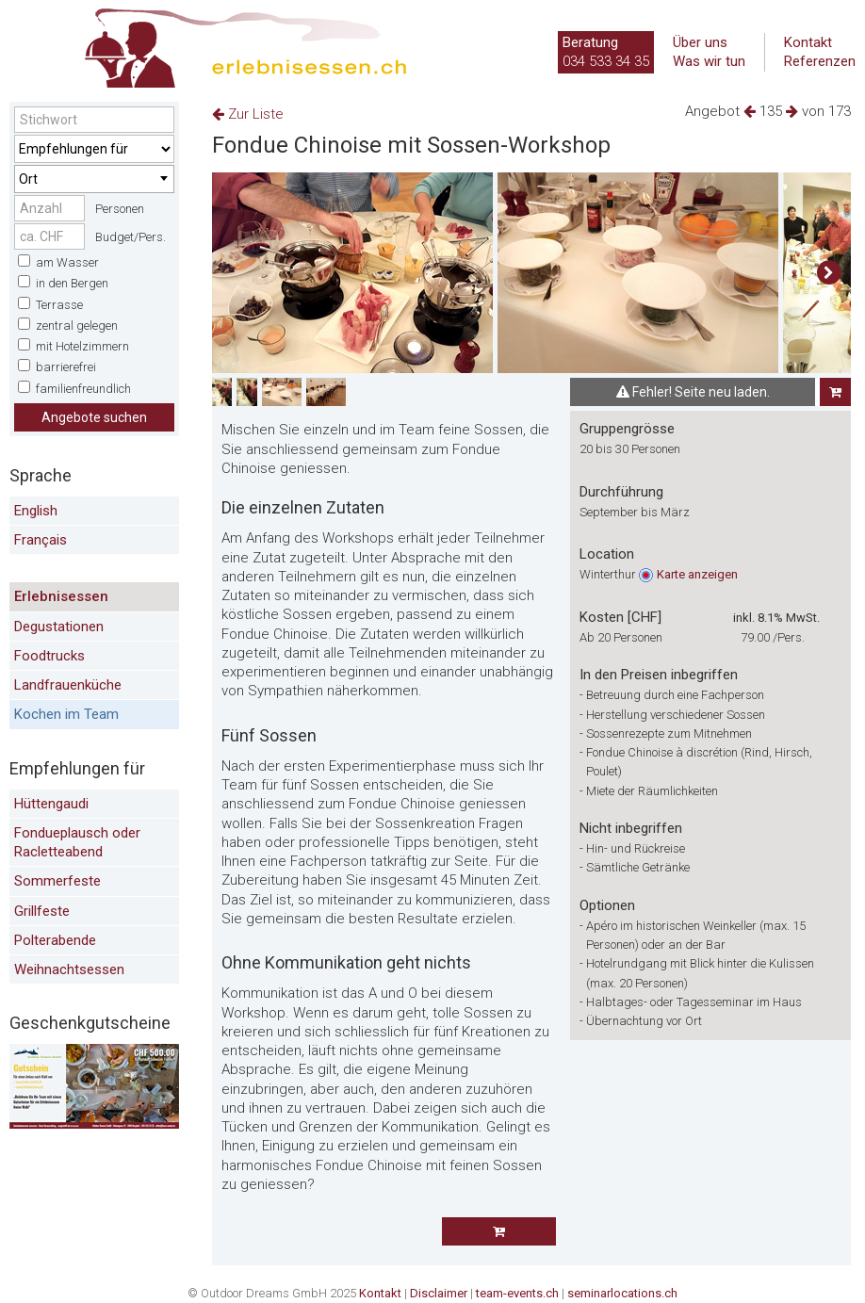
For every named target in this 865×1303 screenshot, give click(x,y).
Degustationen (59, 626)
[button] (828, 273)
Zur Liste (248, 114)
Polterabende (55, 940)
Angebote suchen (94, 417)
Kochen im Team (66, 714)
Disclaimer (438, 1293)
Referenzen (820, 61)
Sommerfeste (57, 880)
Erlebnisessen (61, 596)
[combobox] (94, 179)
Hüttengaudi (51, 803)
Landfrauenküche (68, 684)
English (35, 510)
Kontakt (808, 42)
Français (40, 539)
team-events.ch (517, 1293)
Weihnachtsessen (69, 969)
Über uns (700, 42)
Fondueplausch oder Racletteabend (77, 842)
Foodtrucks (49, 655)
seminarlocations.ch (622, 1293)
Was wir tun (709, 61)
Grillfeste (42, 911)
